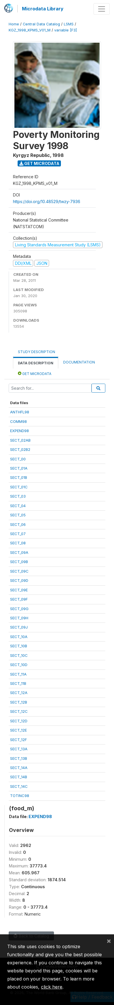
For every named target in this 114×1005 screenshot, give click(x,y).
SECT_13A (18, 749)
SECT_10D (18, 664)
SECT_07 (18, 533)
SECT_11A (18, 674)
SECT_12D (18, 721)
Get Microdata (39, 163)
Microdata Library (42, 9)
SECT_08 (18, 543)
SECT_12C (19, 711)
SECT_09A (19, 552)
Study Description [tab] (36, 352)
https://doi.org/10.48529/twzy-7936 (46, 201)
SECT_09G (19, 608)
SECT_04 (18, 505)
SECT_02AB (20, 440)
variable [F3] (65, 30)
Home (14, 24)
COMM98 (18, 421)
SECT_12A (18, 692)
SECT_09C (19, 571)
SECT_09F (19, 599)
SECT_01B (18, 477)
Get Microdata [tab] (34, 373)
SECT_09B (19, 561)
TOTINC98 (19, 795)
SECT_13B (18, 758)
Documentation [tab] (79, 362)
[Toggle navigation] (102, 9)
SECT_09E (19, 590)
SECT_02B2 (20, 449)
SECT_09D (19, 580)
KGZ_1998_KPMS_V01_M (30, 30)
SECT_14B (18, 777)
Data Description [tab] (35, 363)
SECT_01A (18, 468)
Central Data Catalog (41, 24)
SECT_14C (19, 786)
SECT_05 (18, 515)
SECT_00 (18, 459)
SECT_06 (18, 524)
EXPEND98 (19, 430)
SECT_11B (18, 683)
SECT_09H (19, 618)
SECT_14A (18, 767)
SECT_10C (19, 655)
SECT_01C (19, 487)
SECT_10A (18, 636)
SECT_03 (18, 496)
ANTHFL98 (19, 412)
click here (51, 987)
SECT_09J (19, 627)
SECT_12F (18, 739)
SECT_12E (18, 730)
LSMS (69, 24)
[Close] (108, 940)
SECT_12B (18, 702)
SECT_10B (18, 646)
